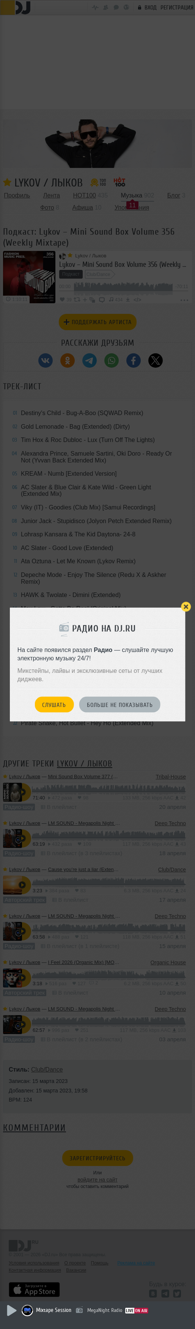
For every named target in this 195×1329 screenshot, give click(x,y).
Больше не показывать (120, 704)
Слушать (54, 704)
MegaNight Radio (104, 1310)
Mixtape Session (53, 1310)
